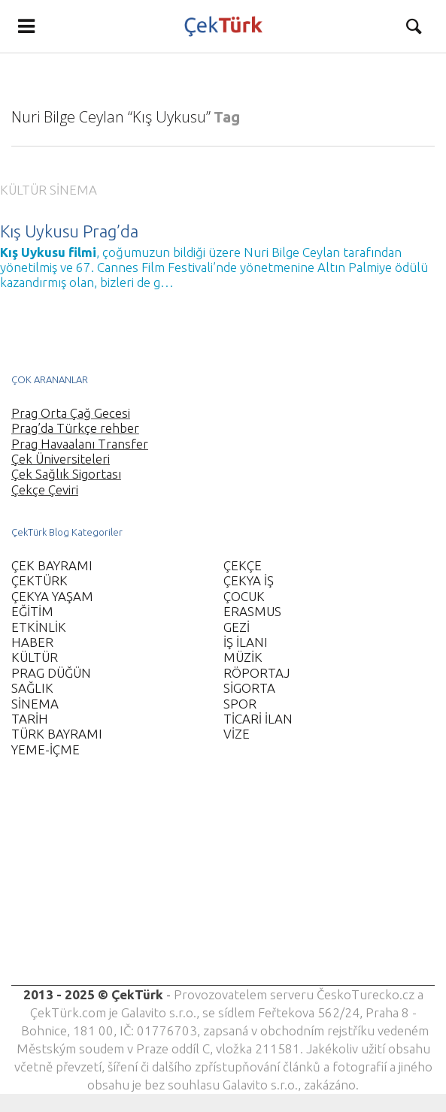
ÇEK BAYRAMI (52, 565)
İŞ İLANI (245, 642)
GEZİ (236, 627)
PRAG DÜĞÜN (51, 673)
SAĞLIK (32, 688)
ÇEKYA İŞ (248, 580)
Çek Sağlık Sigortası (66, 474)
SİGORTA (249, 688)
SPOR (239, 704)
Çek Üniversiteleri (60, 459)
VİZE (236, 734)
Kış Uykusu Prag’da (69, 231)
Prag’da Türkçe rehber (75, 428)
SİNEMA (73, 190)
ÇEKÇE (242, 565)
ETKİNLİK (38, 627)
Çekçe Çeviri (44, 489)
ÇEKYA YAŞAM (52, 596)
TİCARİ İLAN (258, 719)
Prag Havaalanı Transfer (79, 444)
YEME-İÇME (45, 749)
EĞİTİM (32, 611)
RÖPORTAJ (256, 673)
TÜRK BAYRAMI (56, 734)
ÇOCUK (244, 596)
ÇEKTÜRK (39, 580)
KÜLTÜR (23, 190)
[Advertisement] (223, 880)
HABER (32, 642)
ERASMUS (252, 611)
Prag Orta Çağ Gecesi (70, 413)
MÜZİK (242, 657)
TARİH (29, 719)
